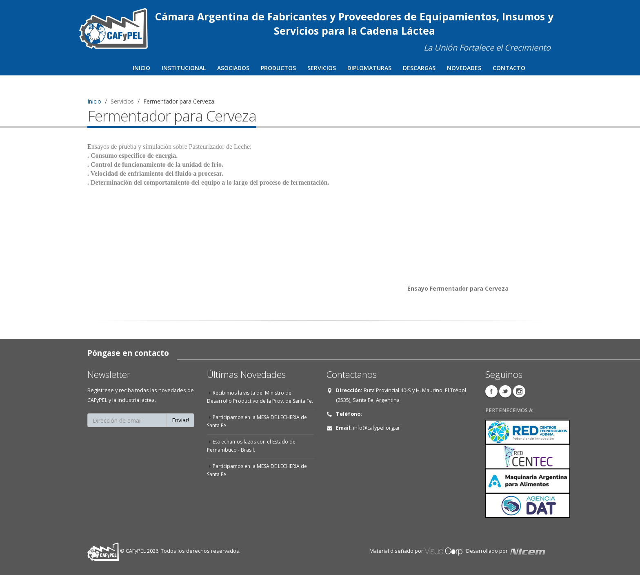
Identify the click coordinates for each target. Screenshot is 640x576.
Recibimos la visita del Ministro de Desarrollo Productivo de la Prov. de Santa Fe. (258, 401)
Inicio (141, 68)
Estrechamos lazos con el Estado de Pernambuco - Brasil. (253, 454)
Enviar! (180, 421)
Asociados (233, 68)
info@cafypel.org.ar (376, 428)
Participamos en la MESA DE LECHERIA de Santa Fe (259, 430)
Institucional (184, 68)
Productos (278, 68)
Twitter (505, 392)
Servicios (321, 68)
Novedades (464, 68)
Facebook (491, 392)
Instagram (519, 392)
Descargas (419, 68)
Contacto (509, 68)
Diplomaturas (369, 68)
